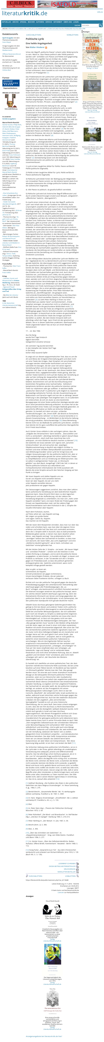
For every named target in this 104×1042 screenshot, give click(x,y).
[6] (37, 299)
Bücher (31, 22)
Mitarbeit (57, 22)
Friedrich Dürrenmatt (9, 139)
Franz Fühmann (14, 155)
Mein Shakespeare (8, 133)
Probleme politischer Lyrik (75, 29)
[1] (48, 72)
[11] (74, 743)
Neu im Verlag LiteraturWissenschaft (92, 111)
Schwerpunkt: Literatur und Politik (50, 29)
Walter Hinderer (37, 47)
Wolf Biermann (12, 131)
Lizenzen (61, 892)
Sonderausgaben (8, 119)
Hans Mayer (6, 42)
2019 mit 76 (6, 215)
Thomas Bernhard (8, 145)
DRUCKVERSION (71, 869)
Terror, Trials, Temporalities (9, 255)
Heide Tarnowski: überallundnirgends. (9, 203)
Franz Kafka (6, 272)
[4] (52, 135)
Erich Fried (6, 150)
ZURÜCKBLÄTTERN (33, 35)
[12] (57, 779)
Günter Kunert (7, 125)
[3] (62, 128)
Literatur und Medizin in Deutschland (11, 244)
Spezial (23, 22)
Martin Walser (10, 129)
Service (48, 22)
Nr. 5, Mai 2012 (29, 29)
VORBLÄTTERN (73, 35)
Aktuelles (6, 22)
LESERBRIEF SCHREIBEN (68, 863)
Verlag (100, 12)
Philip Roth (17, 125)
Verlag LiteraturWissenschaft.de (52, 940)
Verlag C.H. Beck (92, 68)
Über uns (68, 22)
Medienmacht (7, 50)
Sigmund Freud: (11, 289)
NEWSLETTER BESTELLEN (68, 872)
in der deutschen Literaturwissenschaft (10, 304)
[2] (76, 102)
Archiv (15, 22)
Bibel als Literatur (12, 295)
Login (76, 22)
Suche (77, 25)
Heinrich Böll (6, 127)
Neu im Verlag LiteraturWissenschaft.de (92, 153)
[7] (72, 306)
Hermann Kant (7, 135)
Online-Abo (6, 70)
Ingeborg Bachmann (9, 164)
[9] (61, 420)
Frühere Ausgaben (16, 29)
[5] (33, 158)
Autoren (40, 22)
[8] (52, 416)
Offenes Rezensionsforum (11, 54)
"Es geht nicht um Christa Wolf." (10, 219)
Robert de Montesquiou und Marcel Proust (11, 237)
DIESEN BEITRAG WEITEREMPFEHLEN (64, 866)
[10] (75, 440)
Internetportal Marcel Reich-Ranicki (9, 171)
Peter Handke (15, 159)
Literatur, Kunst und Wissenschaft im (10, 280)
